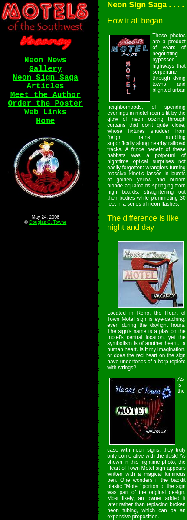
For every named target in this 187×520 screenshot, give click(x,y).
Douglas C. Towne (47, 222)
